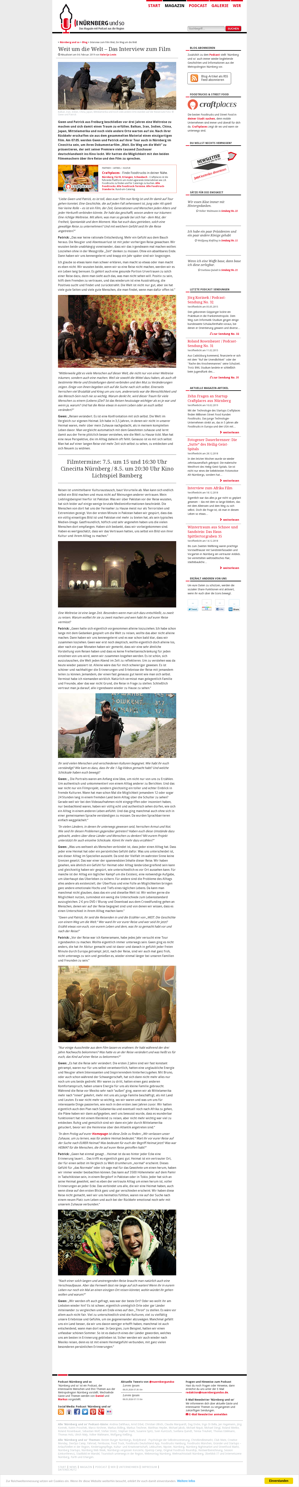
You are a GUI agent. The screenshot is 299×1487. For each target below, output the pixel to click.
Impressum (149, 1467)
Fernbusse (103, 1443)
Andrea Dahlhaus (119, 1424)
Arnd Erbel (137, 1424)
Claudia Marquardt (175, 1424)
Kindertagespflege (101, 1446)
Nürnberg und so (70, 42)
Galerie (219, 5)
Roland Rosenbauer (69, 1431)
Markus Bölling (116, 1427)
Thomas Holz (65, 1434)
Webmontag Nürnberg (158, 1453)
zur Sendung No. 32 (224, 333)
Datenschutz (67, 1469)
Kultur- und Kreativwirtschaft (131, 1446)
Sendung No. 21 (229, 270)
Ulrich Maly (81, 1434)
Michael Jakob (177, 1427)
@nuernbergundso (161, 1381)
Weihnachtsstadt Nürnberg (187, 1453)
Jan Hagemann (226, 1424)
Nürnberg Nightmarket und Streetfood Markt (212, 1446)
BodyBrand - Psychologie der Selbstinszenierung (161, 1439)
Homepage (100, 1134)
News (73, 1467)
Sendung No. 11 (229, 240)
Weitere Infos (186, 1481)
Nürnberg (107, 177)
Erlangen (127, 177)
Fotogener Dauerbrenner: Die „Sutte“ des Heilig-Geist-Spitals (212, 444)
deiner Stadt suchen (201, 118)
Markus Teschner (136, 1427)
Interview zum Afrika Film (210, 488)
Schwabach (140, 177)
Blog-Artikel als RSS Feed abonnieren (214, 78)
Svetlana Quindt (182, 1431)
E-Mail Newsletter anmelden (206, 1414)
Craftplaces (111, 173)
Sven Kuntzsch (163, 1431)
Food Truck (117, 1443)
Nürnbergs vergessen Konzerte (125, 1450)
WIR (113, 1467)
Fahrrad (91, 1443)
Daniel (100, 1395)
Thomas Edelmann (224, 1431)
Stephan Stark (126, 1431)
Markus (63, 1399)
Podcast (198, 5)
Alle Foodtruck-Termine (131, 186)
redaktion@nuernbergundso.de (207, 1392)
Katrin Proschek (77, 1427)
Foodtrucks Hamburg (173, 1443)
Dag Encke (194, 1424)
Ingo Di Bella (209, 1424)
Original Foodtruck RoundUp (180, 1450)
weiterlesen (229, 432)
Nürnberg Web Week (93, 1450)
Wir (237, 5)
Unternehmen (128, 1467)
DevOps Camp (77, 1443)
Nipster (167, 1446)
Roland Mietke (230, 1427)
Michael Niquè (194, 1427)
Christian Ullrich (154, 1424)
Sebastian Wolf (91, 1431)
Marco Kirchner (97, 1427)
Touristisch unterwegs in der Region (122, 1453)
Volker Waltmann (99, 1434)
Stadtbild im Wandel (88, 1453)
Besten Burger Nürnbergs (116, 1439)
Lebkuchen (155, 1446)
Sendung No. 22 (229, 211)
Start (154, 5)
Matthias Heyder (157, 1427)
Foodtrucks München (199, 1443)
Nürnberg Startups (69, 1450)
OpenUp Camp (153, 1450)
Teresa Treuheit (203, 1431)
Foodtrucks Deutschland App (142, 1443)
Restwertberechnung (210, 1450)
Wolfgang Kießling (121, 1434)
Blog (84, 42)
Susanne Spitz (144, 1431)
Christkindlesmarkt (202, 1439)
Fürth (117, 177)
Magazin (174, 5)
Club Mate (220, 1439)
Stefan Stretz (109, 1431)
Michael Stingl (212, 1427)
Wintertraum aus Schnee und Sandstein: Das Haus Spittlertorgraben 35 (213, 531)
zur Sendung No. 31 (224, 377)
